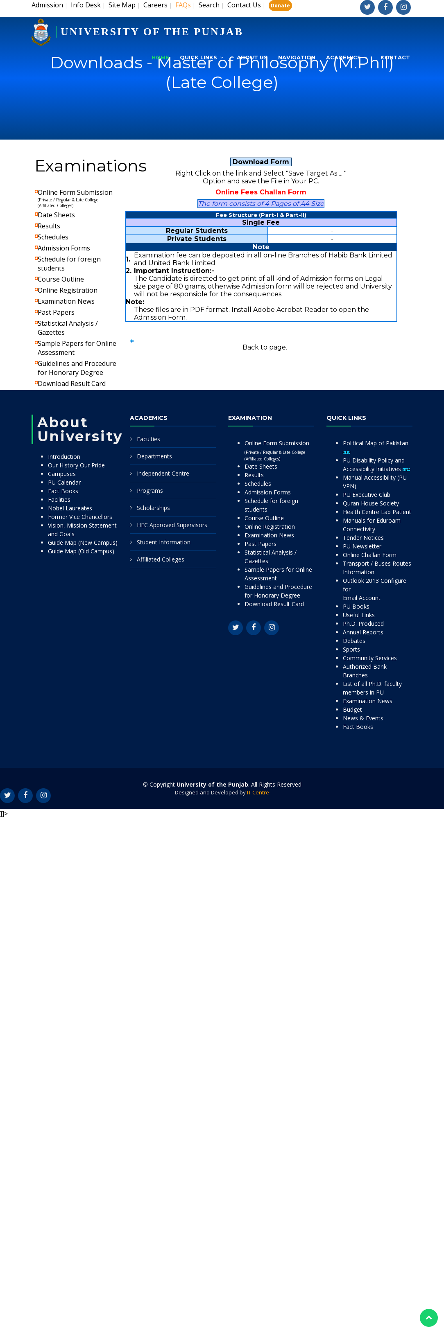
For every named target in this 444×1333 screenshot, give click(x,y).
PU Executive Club (366, 494)
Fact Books (63, 491)
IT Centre (258, 792)
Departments (154, 456)
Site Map (122, 4)
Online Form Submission (75, 198)
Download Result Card (72, 383)
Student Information (163, 542)
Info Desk (86, 4)
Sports (351, 649)
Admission (47, 4)
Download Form (261, 162)
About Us (252, 57)
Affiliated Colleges (160, 559)
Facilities (59, 499)
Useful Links (359, 615)
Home (160, 57)
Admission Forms (64, 248)
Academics (343, 57)
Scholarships (153, 508)
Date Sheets (56, 214)
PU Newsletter (362, 546)
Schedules (53, 236)
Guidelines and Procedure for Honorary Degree (77, 368)
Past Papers (56, 312)
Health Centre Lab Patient (377, 512)
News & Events (363, 718)
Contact (395, 57)
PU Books (356, 606)
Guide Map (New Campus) (83, 542)
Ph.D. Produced (363, 623)
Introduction (64, 456)
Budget (352, 709)
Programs (150, 490)
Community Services (370, 658)
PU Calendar (64, 482)
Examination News (66, 301)
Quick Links (198, 57)
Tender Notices (363, 537)
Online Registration (67, 290)
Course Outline (61, 279)
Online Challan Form (369, 555)
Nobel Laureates (70, 508)
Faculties (148, 439)
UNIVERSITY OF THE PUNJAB (152, 32)
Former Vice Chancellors (80, 517)
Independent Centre (163, 473)
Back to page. (264, 347)
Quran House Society (371, 503)
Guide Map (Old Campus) (81, 551)
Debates (354, 641)
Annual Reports (363, 632)
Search (209, 4)
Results (49, 225)
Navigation (296, 57)
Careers (155, 4)
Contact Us (244, 4)
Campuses (62, 474)
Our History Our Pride (76, 465)
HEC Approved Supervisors (172, 525)
